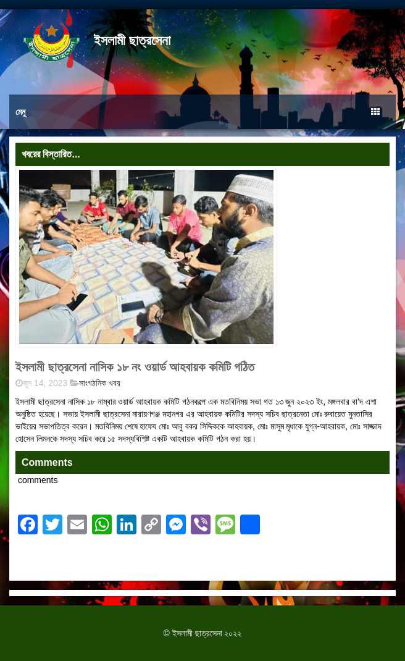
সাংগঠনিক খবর (99, 383)
